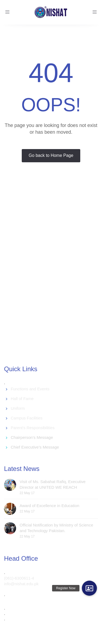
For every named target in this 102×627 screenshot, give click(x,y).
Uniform (18, 408)
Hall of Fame (22, 398)
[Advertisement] (50, 274)
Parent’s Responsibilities (32, 427)
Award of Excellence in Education (49, 505)
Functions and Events (30, 389)
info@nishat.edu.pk (21, 583)
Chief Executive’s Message (35, 447)
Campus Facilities (26, 418)
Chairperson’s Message (32, 437)
